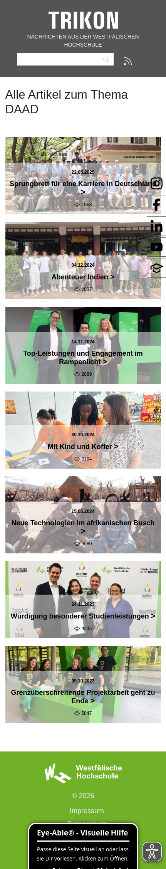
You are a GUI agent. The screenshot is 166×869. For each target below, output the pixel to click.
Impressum (87, 811)
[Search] (65, 59)
